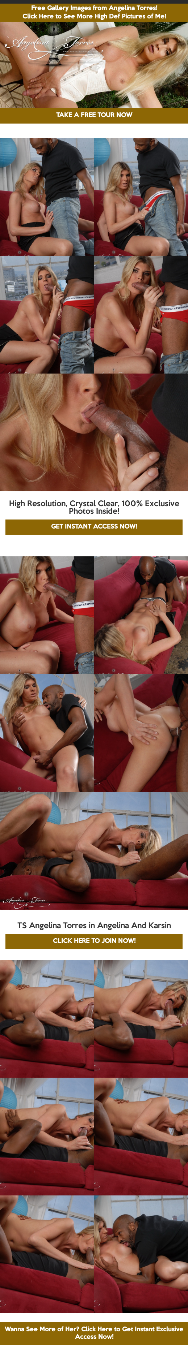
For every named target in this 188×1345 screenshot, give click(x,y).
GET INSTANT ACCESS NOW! (94, 527)
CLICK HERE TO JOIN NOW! (94, 941)
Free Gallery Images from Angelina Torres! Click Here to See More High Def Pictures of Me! (94, 13)
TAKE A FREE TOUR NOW (94, 115)
